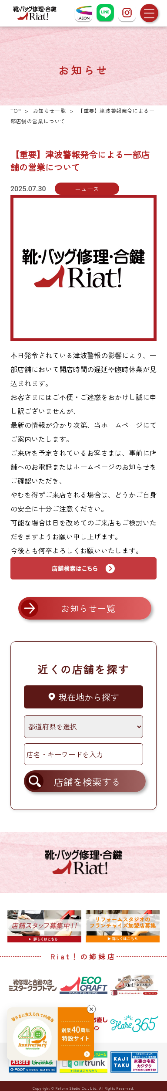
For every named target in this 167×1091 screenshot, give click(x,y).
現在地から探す (83, 697)
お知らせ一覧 (49, 110)
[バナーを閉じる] (91, 1009)
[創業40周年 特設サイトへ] (50, 1034)
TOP (15, 110)
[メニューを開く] (149, 13)
